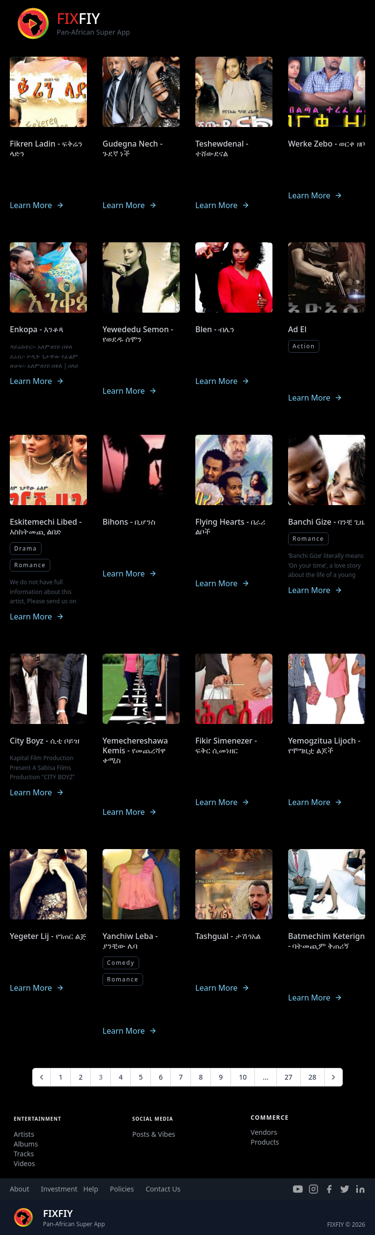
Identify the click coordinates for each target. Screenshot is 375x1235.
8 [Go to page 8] (201, 1077)
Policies (122, 1188)
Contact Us (163, 1188)
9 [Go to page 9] (221, 1077)
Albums (26, 1144)
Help (91, 1188)
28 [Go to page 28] (312, 1077)
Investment (59, 1188)
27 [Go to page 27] (288, 1077)
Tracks (24, 1153)
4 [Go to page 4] (121, 1077)
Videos (24, 1163)
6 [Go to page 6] (161, 1077)
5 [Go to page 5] (141, 1077)
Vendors (263, 1132)
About (19, 1188)
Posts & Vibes (153, 1134)
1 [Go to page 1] (60, 1077)
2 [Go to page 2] (81, 1077)
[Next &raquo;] (333, 1077)
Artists (24, 1134)
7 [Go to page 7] (181, 1077)
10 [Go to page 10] (243, 1077)
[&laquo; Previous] (41, 1077)
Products (264, 1142)
